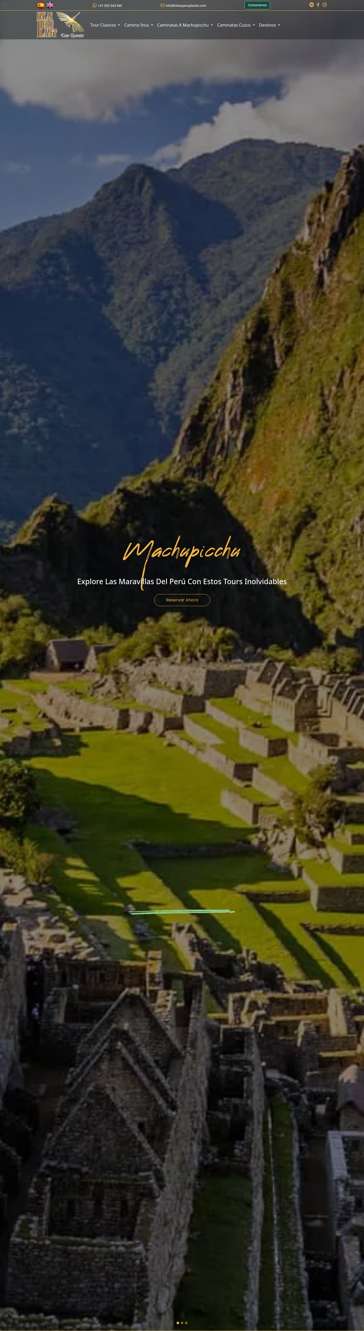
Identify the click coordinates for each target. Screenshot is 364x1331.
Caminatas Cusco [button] (234, 25)
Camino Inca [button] (137, 25)
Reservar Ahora (182, 600)
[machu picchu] (178, 1323)
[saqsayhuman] (186, 1323)
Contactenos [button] (257, 5)
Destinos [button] (268, 25)
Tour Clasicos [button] (103, 25)
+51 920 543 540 (110, 5)
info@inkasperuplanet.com (186, 5)
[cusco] (182, 1323)
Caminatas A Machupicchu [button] (183, 25)
